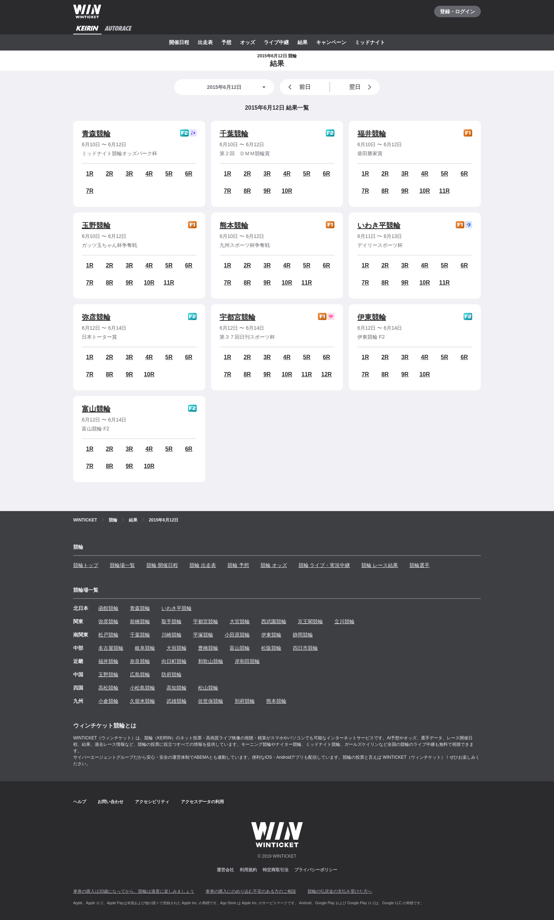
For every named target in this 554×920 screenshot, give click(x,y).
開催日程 (179, 42)
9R (267, 191)
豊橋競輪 (208, 648)
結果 (302, 42)
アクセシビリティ (152, 801)
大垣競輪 (176, 648)
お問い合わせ (110, 801)
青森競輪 (96, 134)
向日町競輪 (174, 661)
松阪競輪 (271, 648)
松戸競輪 (108, 635)
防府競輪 (171, 674)
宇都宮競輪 (237, 317)
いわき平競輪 (378, 225)
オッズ (247, 42)
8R (247, 191)
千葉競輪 (234, 134)
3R (129, 174)
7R (89, 191)
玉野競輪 (96, 225)
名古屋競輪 (110, 648)
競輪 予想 (238, 565)
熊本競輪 (234, 225)
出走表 (205, 42)
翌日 (361, 87)
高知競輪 (176, 688)
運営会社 (225, 869)
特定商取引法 (275, 869)
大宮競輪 (240, 621)
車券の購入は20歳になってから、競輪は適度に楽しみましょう (133, 891)
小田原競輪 (237, 635)
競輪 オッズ (273, 565)
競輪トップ (85, 565)
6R (188, 174)
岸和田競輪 (247, 661)
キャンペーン (331, 42)
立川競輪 (344, 621)
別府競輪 (245, 701)
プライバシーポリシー (315, 869)
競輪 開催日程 (162, 565)
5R (169, 174)
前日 (298, 87)
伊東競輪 (371, 317)
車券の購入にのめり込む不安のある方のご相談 (251, 891)
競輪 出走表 (202, 565)
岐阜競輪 (145, 648)
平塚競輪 (203, 635)
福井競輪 (371, 134)
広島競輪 (140, 674)
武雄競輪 (176, 701)
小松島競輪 (142, 688)
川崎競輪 (171, 635)
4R (148, 174)
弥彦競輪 (96, 317)
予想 (226, 42)
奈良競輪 (140, 661)
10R (287, 191)
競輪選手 (419, 565)
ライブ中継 (276, 42)
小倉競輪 (108, 701)
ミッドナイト (370, 42)
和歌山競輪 (210, 661)
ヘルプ (79, 801)
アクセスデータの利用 (202, 801)
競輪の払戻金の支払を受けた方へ (339, 891)
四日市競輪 (305, 648)
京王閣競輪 (310, 621)
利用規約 (248, 869)
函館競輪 (108, 608)
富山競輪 (96, 409)
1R (89, 174)
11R (444, 191)
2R (109, 174)
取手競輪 (171, 621)
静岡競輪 (303, 635)
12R (326, 374)
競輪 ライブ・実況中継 (324, 565)
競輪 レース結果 (379, 565)
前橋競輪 (140, 621)
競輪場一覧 (122, 565)
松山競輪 (208, 688)
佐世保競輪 (210, 701)
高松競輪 (108, 688)
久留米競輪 (142, 701)
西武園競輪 (273, 621)
